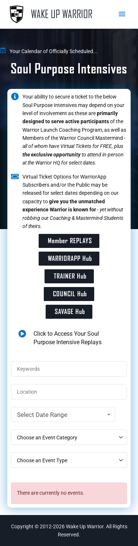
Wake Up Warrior (61, 14)
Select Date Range (64, 414)
